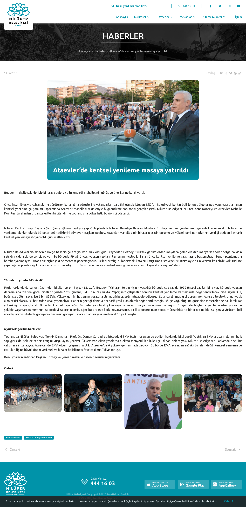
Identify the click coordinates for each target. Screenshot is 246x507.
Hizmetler (165, 16)
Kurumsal (142, 16)
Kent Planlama (13, 437)
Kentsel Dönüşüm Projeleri (39, 437)
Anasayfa (122, 16)
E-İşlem (237, 16)
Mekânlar (188, 16)
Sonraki (233, 449)
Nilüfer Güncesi (214, 16)
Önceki (12, 449)
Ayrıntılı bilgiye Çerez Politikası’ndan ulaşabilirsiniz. (186, 504)
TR (163, 6)
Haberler (100, 51)
